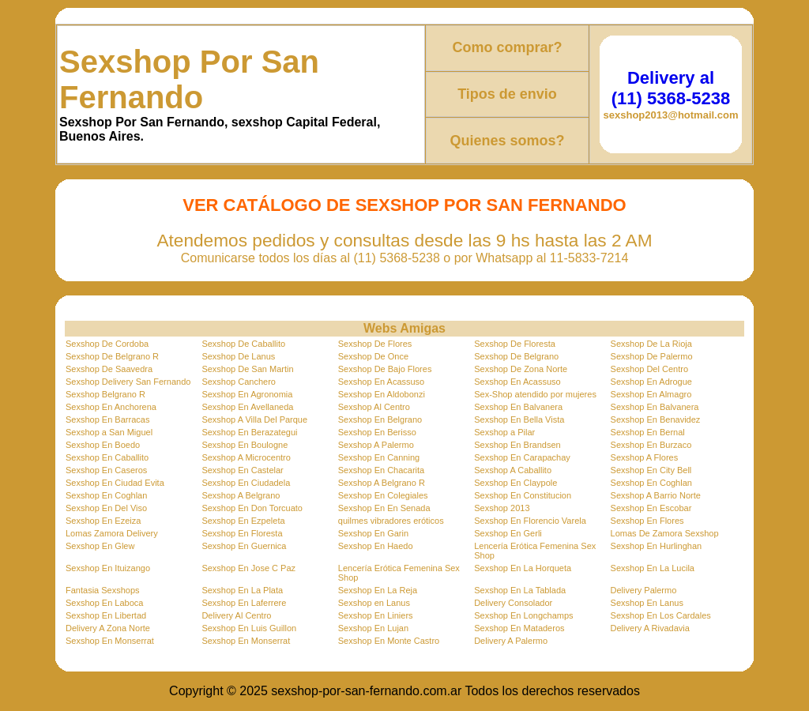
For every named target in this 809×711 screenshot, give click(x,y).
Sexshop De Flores (375, 343)
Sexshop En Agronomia (246, 394)
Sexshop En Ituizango (108, 568)
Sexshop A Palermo (376, 445)
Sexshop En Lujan (373, 628)
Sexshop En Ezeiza (103, 520)
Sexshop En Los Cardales (661, 615)
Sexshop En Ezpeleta (242, 520)
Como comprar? (507, 47)
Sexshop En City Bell (651, 470)
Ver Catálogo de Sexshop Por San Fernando (404, 205)
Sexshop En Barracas (107, 419)
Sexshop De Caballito (243, 343)
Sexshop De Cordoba (107, 343)
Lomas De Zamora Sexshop (665, 533)
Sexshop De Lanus (238, 356)
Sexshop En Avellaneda (247, 407)
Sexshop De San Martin (247, 369)
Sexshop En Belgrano (380, 419)
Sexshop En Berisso (377, 432)
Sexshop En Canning (379, 457)
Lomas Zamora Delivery (112, 533)
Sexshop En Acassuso (381, 381)
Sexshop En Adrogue (651, 381)
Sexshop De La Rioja (651, 343)
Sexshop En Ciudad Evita (115, 482)
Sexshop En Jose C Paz (248, 568)
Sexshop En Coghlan (651, 482)
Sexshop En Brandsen (517, 445)
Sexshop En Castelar (242, 470)
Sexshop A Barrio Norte (656, 495)
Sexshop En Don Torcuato (252, 508)
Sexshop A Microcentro (246, 457)
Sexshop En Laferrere (243, 603)
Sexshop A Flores (645, 457)
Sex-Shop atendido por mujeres (535, 394)
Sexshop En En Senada (384, 508)
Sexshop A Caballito (512, 470)
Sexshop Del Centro (649, 369)
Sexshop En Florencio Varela (530, 520)
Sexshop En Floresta (241, 533)
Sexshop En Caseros (106, 470)
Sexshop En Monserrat (110, 640)
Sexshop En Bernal (648, 432)
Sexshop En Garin (373, 533)
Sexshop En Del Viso (106, 508)
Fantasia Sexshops (103, 590)
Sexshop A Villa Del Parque (254, 419)
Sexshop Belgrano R (105, 394)
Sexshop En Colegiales (383, 495)
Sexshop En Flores (647, 520)
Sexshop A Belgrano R (381, 482)
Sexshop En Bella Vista (519, 419)
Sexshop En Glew (100, 546)
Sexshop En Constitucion (522, 495)
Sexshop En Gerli (508, 533)
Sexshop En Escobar (651, 508)
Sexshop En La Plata (242, 590)
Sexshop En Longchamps (523, 615)
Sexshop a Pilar (504, 432)
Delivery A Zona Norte (108, 628)
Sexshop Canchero (238, 381)
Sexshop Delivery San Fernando (128, 381)
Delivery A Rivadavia (650, 628)
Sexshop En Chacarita (381, 470)
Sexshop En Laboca (104, 603)
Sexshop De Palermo (652, 356)
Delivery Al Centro (236, 615)
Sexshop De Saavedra (109, 369)
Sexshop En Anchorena (111, 407)
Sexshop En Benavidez (656, 419)
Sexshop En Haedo (375, 546)
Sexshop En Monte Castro (388, 640)
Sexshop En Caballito (107, 457)
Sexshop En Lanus (647, 603)
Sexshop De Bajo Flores (385, 369)
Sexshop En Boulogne (244, 445)
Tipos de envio (507, 94)
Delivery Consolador (513, 603)
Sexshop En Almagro (651, 394)
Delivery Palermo (644, 590)
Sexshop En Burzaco (651, 445)
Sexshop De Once (373, 356)
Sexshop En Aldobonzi (381, 394)
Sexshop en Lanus (374, 603)
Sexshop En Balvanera (518, 407)
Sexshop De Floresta (514, 343)
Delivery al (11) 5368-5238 (670, 88)
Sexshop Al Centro (374, 407)
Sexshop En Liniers (375, 615)
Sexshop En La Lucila (652, 568)
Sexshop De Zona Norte (520, 369)
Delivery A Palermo (510, 640)
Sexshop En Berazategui (249, 432)
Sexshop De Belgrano (516, 356)
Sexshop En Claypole (515, 482)
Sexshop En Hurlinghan (656, 546)
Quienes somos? (507, 141)
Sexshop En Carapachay (522, 457)
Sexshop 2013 (501, 508)
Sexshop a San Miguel (109, 432)
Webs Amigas (404, 328)
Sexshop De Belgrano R (112, 356)
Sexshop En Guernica (243, 546)
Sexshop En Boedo (103, 445)
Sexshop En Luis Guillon (248, 628)
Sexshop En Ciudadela (245, 482)
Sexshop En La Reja (377, 590)
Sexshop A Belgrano (240, 495)
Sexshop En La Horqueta (522, 568)
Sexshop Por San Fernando (189, 79)
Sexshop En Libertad (106, 615)
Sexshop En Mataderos (519, 628)
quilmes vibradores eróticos (391, 520)
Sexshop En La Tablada (520, 590)
